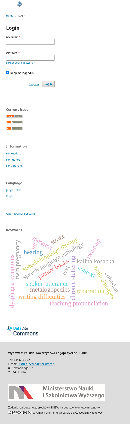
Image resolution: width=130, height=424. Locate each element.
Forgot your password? (20, 62)
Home (9, 15)
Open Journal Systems (21, 213)
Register (34, 84)
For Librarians (14, 166)
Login (48, 83)
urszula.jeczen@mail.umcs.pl (36, 364)
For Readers (13, 153)
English (10, 196)
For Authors (13, 159)
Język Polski (13, 190)
